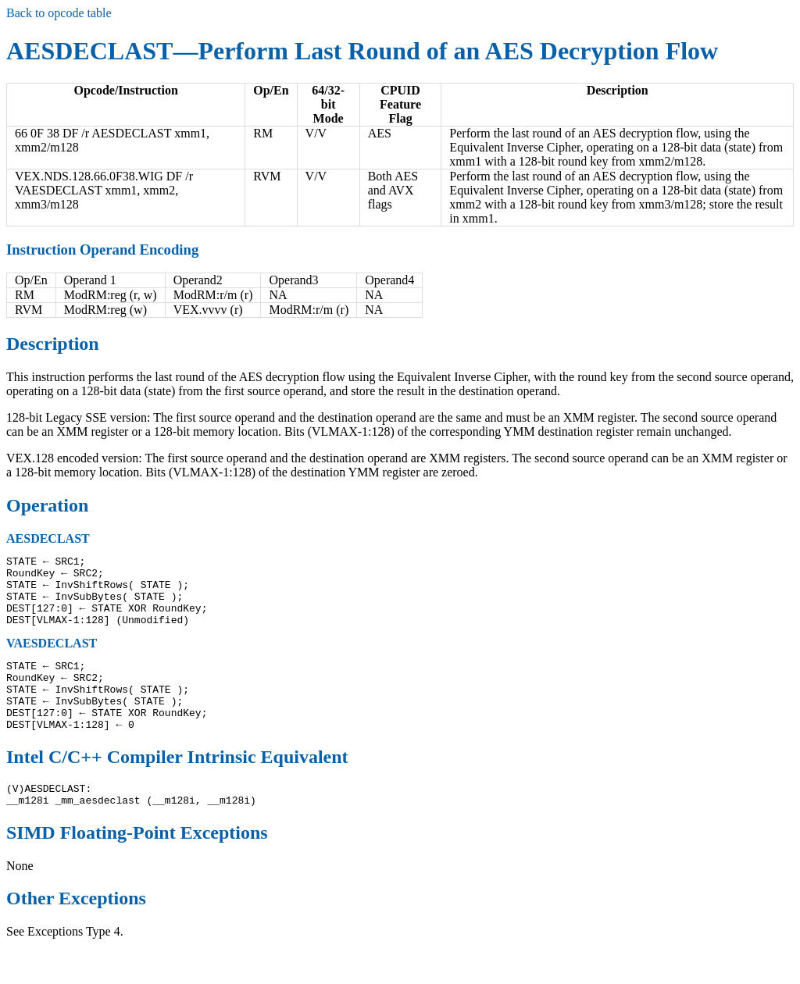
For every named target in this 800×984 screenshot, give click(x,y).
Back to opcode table (59, 13)
